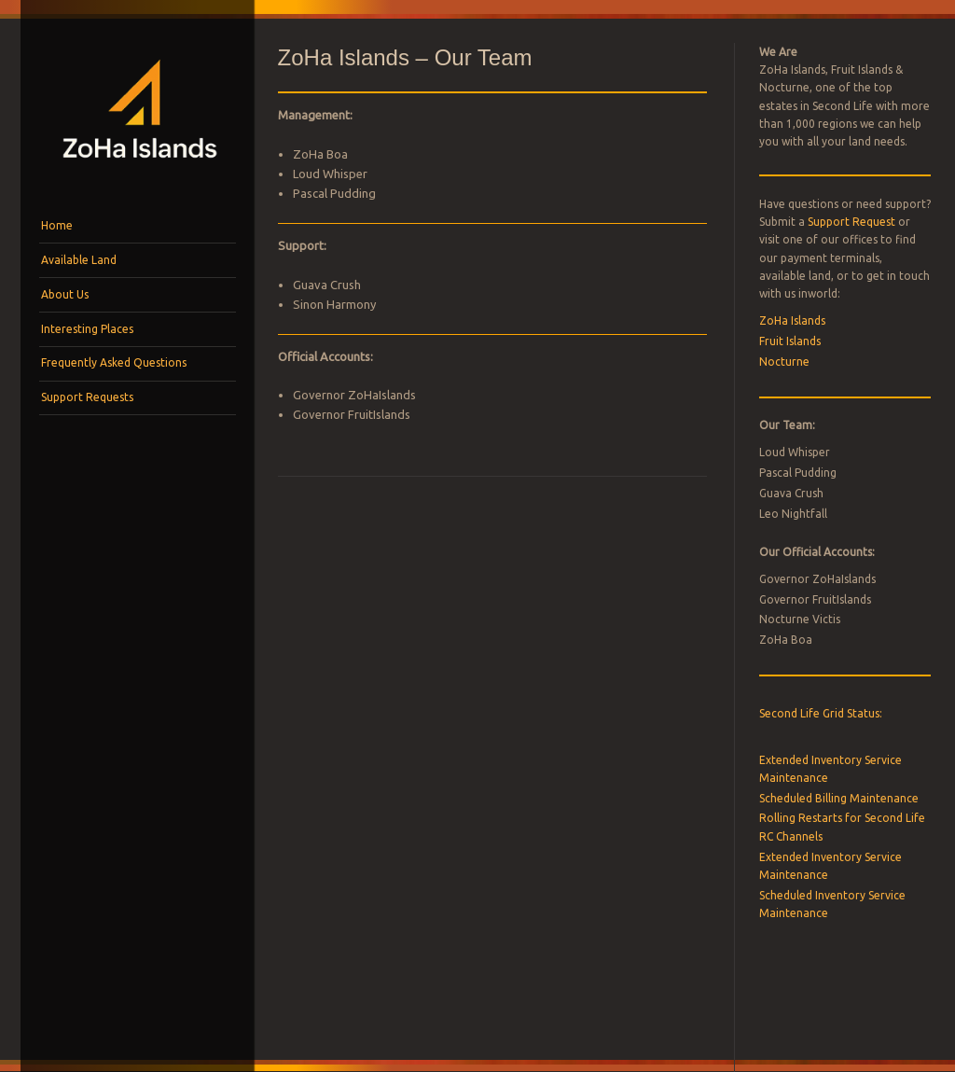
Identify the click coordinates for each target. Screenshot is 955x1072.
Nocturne (784, 361)
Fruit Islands (790, 341)
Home (57, 225)
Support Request (851, 222)
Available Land (79, 260)
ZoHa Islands (792, 320)
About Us (65, 294)
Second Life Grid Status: (820, 713)
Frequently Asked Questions (114, 362)
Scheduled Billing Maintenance (839, 798)
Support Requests (87, 397)
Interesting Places (87, 329)
